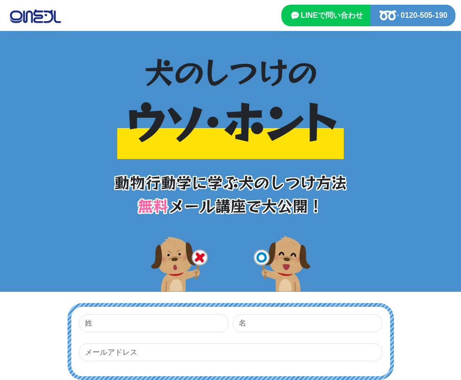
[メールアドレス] (231, 352)
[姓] (154, 323)
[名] (308, 323)
